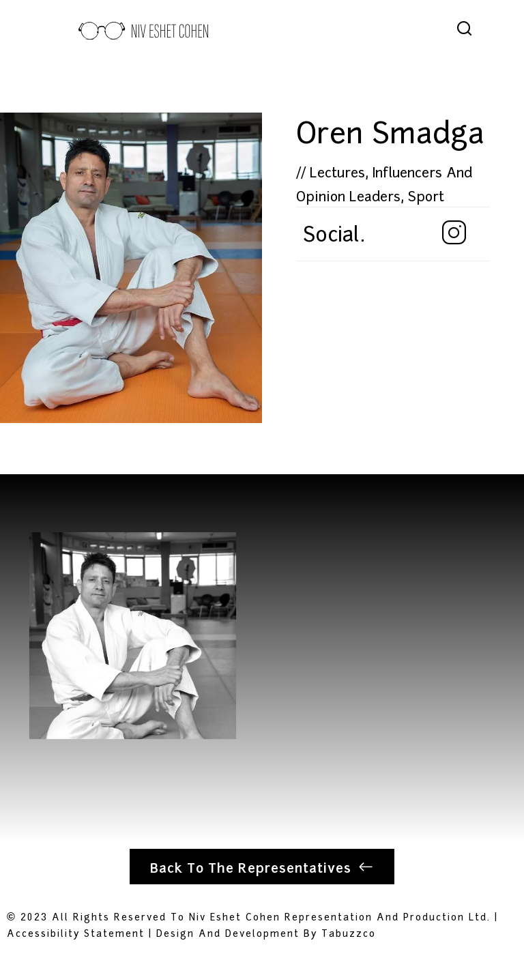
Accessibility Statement (76, 932)
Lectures (337, 171)
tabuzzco (348, 932)
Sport (426, 195)
